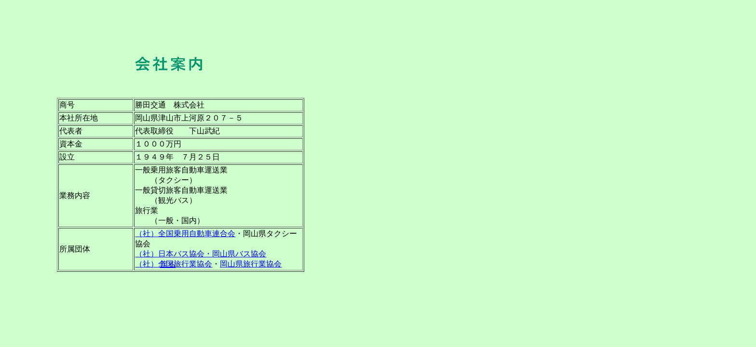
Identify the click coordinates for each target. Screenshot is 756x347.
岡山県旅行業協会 (251, 264)
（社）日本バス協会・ (173, 254)
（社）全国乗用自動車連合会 (185, 233)
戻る (168, 264)
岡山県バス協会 (239, 254)
